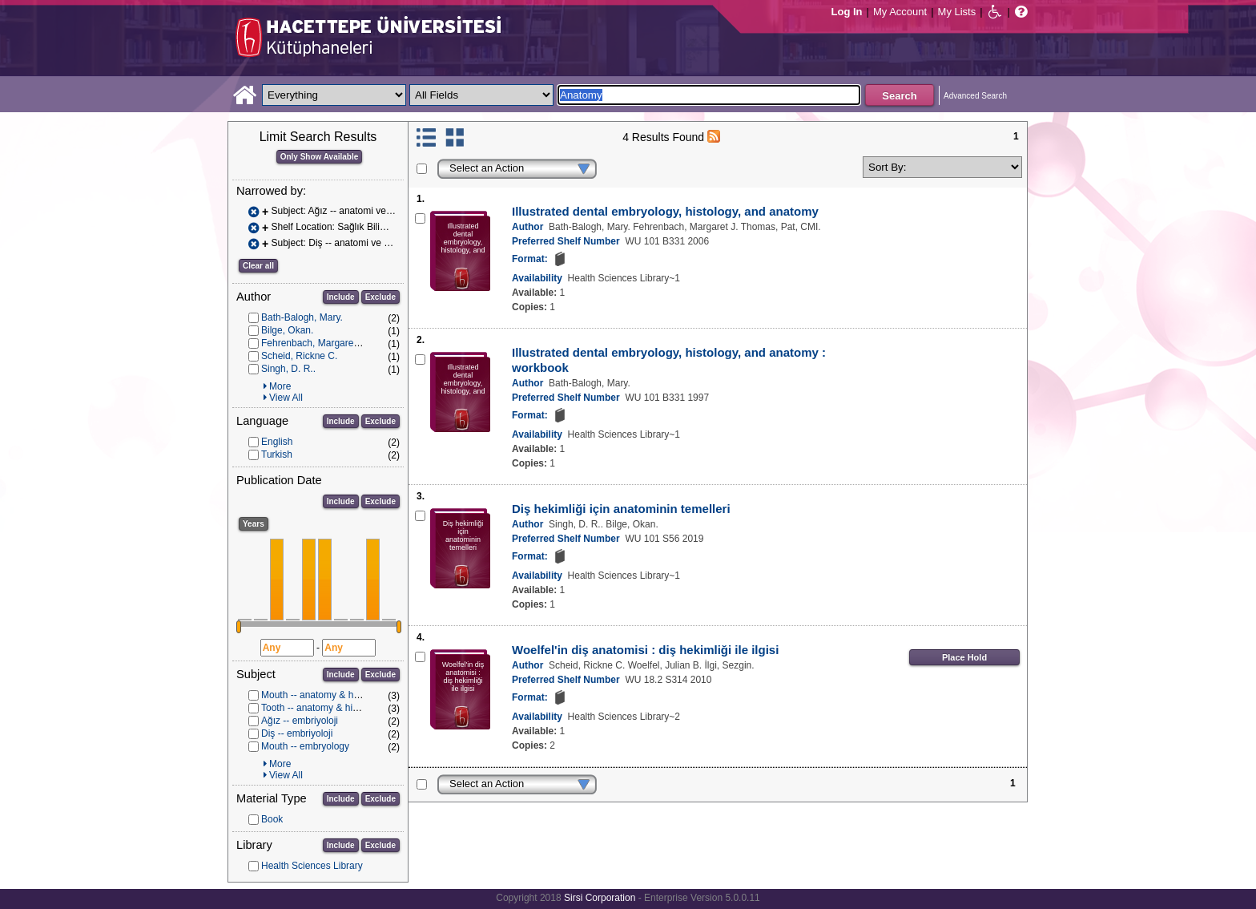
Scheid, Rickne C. (299, 356)
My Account (900, 12)
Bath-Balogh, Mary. (302, 317)
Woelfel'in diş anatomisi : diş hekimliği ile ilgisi (645, 649)
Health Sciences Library (312, 865)
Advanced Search (975, 95)
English (276, 441)
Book (272, 819)
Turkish (276, 454)
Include (341, 297)
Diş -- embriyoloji (296, 733)
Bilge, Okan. (287, 330)
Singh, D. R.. (288, 368)
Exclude (380, 297)
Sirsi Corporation (599, 897)
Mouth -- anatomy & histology (323, 695)
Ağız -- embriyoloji (299, 720)
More (280, 386)
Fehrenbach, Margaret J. (313, 343)
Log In (847, 12)
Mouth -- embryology (305, 746)
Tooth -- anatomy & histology (322, 707)
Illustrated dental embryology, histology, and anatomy (665, 211)
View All (286, 397)
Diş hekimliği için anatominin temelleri (621, 508)
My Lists (957, 12)
